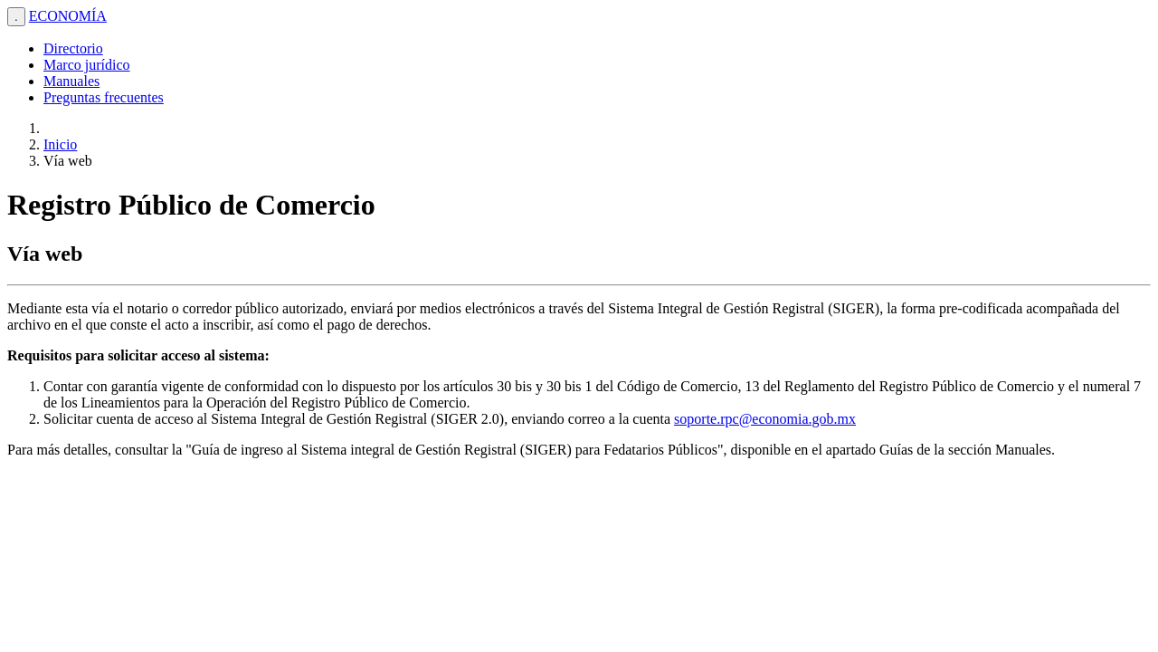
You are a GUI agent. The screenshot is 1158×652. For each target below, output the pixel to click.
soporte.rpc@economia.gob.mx (765, 419)
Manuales (71, 81)
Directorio (73, 48)
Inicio (60, 144)
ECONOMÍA (68, 16)
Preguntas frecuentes (103, 97)
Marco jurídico (86, 64)
